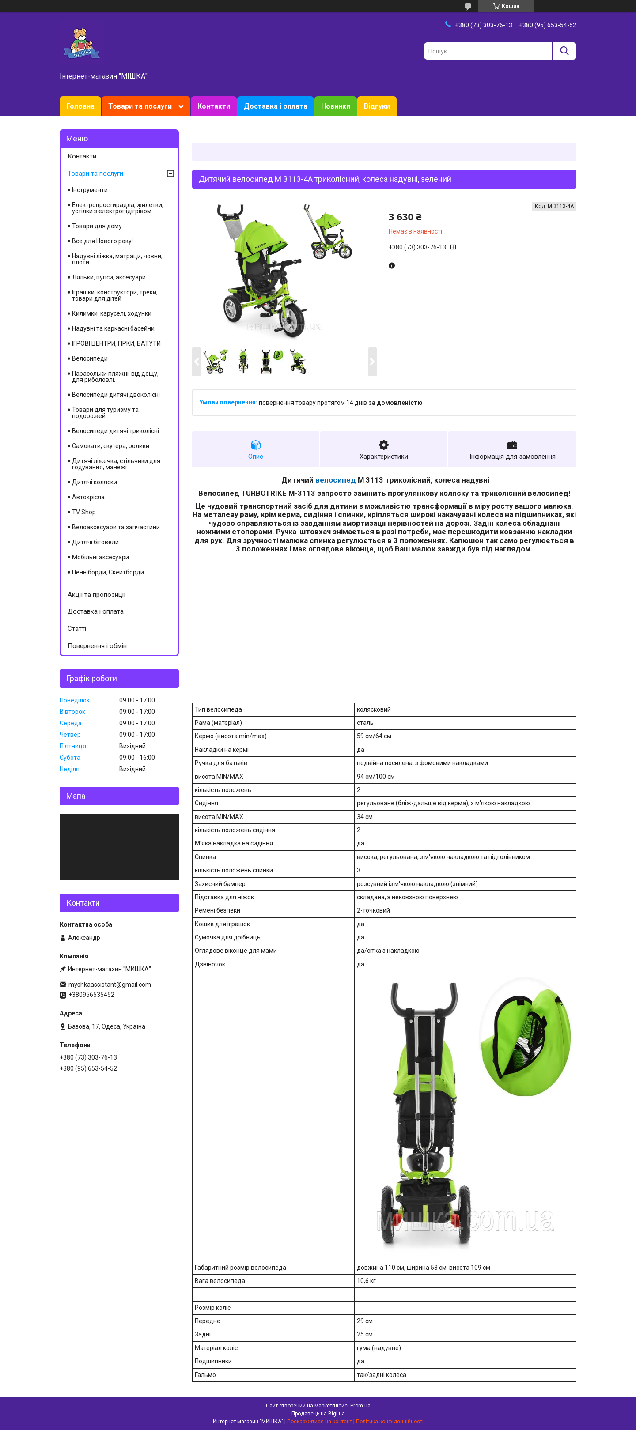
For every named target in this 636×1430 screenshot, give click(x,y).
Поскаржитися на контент (319, 1422)
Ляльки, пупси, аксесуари (109, 277)
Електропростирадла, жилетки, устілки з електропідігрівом (117, 208)
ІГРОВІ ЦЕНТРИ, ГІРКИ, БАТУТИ (116, 343)
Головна (80, 106)
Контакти (213, 106)
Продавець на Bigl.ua (318, 1414)
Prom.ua (360, 1406)
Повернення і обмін (97, 646)
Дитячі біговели (95, 542)
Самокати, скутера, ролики (110, 445)
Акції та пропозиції (96, 595)
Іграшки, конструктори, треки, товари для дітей (115, 295)
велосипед (335, 479)
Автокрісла (88, 497)
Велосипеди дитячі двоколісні (116, 394)
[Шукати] (564, 51)
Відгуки (377, 106)
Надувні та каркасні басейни (113, 328)
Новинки (335, 106)
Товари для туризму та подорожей (105, 412)
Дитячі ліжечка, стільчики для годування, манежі (116, 464)
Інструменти (90, 189)
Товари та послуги (140, 106)
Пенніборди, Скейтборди (108, 572)
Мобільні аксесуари (100, 557)
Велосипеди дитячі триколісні (115, 430)
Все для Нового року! (102, 241)
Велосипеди (90, 358)
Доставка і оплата (275, 106)
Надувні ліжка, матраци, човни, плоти (117, 259)
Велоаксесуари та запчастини (116, 527)
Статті (77, 629)
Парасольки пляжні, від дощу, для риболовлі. (115, 376)
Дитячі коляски (94, 482)
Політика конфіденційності (390, 1422)
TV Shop (84, 512)
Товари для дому (97, 226)
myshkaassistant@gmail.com (109, 984)
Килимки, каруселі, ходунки (111, 313)
